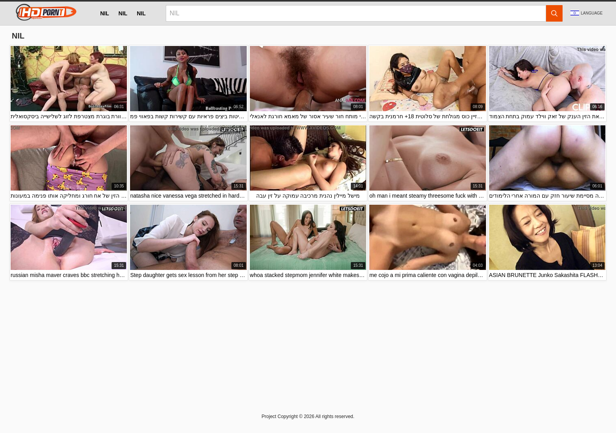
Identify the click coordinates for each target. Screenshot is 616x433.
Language (586, 13)
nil (104, 13)
